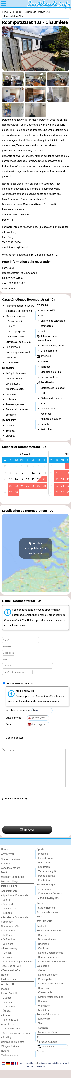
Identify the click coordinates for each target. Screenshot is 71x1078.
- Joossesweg (9, 955)
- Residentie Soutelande (14, 925)
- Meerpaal (7, 964)
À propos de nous (47, 1049)
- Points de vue (9, 1027)
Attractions (7, 1031)
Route (40, 910)
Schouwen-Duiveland (49, 938)
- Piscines (42, 861)
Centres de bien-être (12, 1049)
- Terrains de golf (46, 879)
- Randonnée (44, 870)
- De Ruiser (7, 942)
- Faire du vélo (45, 865)
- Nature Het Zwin (47, 1039)
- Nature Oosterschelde (50, 960)
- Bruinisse (43, 951)
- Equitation (43, 887)
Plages (5, 996)
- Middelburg (44, 1017)
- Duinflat (6, 907)
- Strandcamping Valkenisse (17, 969)
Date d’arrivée (14, 717)
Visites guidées (10, 1062)
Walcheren (43, 973)
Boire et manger (46, 892)
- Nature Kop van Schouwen (52, 969)
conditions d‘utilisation (28, 1071)
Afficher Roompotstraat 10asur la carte (35, 548)
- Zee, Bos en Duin (11, 973)
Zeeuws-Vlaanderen (48, 1022)
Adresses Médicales (48, 919)
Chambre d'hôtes (10, 933)
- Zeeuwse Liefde (10, 978)
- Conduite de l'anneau (49, 901)
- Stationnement (46, 915)
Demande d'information (19, 683)
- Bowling (6, 1045)
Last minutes (8, 986)
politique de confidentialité (48, 1071)
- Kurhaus (6, 920)
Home (4, 856)
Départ (10, 724)
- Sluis (40, 1031)
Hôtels (5, 982)
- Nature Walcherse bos (50, 1004)
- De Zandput (8, 947)
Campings (7, 929)
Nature (5, 1058)
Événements (44, 896)
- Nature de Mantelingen (50, 991)
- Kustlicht (6, 960)
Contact (41, 1059)
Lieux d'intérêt (9, 1000)
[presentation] (28, 821)
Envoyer (27, 837)
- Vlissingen (43, 1013)
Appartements (9, 898)
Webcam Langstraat (12, 884)
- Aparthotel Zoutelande (14, 903)
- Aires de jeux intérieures (15, 1040)
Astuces (5, 871)
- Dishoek (42, 1008)
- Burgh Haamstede (48, 964)
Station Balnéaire (11, 866)
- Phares (5, 1023)
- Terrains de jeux (10, 1036)
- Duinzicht (7, 951)
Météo (4, 880)
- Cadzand (42, 1035)
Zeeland (41, 933)
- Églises (6, 1018)
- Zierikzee (43, 955)
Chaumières (8, 938)
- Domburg (43, 995)
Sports (40, 856)
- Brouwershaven (46, 947)
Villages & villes (10, 1053)
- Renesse (42, 942)
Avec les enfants (10, 875)
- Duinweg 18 (8, 916)
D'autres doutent (15, 737)
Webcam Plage (9, 888)
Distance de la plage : (53, 387)
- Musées (6, 1005)
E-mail (11, 288)
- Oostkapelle (44, 986)
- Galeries (6, 1009)
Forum (40, 924)
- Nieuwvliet (43, 1026)
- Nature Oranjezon (47, 982)
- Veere (41, 978)
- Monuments (8, 1014)
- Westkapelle (44, 1000)
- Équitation (43, 874)
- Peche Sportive (46, 883)
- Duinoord (7, 911)
